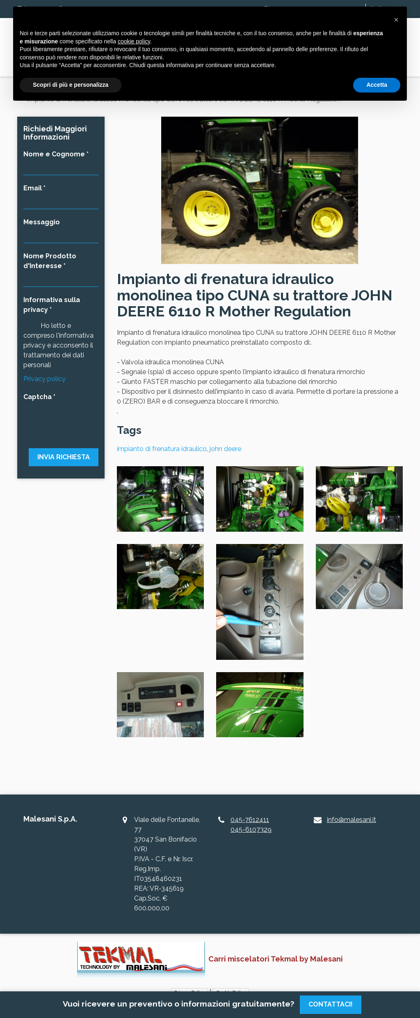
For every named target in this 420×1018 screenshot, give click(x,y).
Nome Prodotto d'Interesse (49, 261)
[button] (396, 19)
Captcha (37, 397)
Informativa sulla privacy (51, 305)
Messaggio (41, 222)
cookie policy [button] (134, 41)
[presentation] (60, 420)
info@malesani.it (351, 820)
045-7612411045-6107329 (251, 824)
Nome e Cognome (54, 154)
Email (32, 188)
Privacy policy (44, 379)
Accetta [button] (376, 84)
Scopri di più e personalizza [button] (70, 84)
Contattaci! (330, 1004)
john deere (225, 449)
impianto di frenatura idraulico (162, 449)
